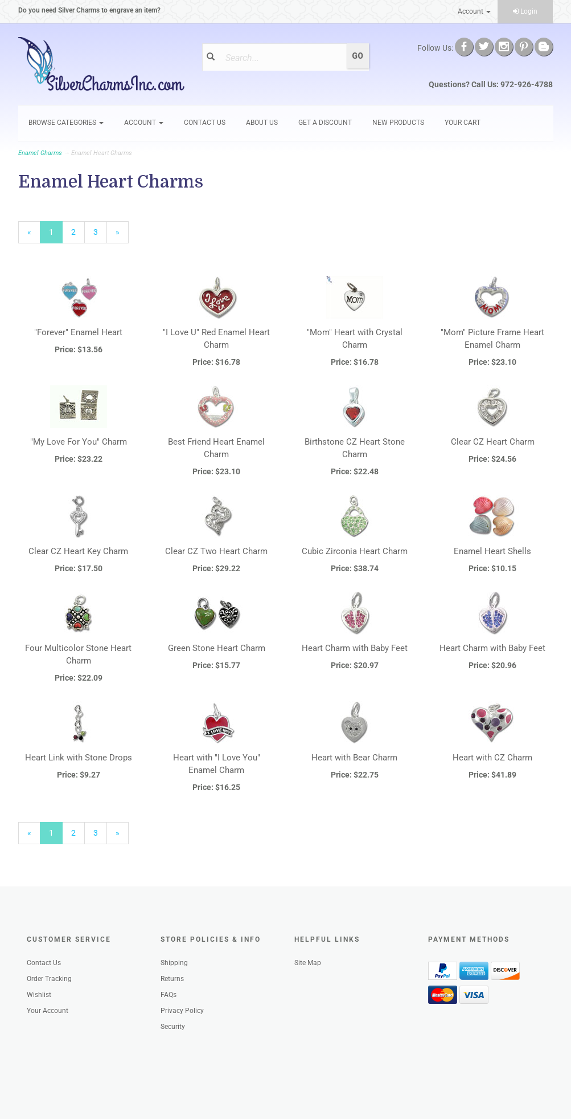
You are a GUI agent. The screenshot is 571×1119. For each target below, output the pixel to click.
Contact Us (204, 123)
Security (173, 1027)
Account (474, 11)
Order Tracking (49, 979)
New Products (398, 123)
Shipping (174, 963)
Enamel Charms (40, 153)
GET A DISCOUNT (325, 123)
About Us (262, 123)
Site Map (307, 963)
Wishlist (39, 995)
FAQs (168, 995)
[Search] (282, 57)
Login (525, 11)
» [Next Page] (122, 234)
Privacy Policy (182, 1011)
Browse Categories (66, 123)
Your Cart (462, 123)
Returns (172, 979)
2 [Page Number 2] (78, 231)
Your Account (47, 1011)
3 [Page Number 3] (100, 231)
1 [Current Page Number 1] (56, 234)
